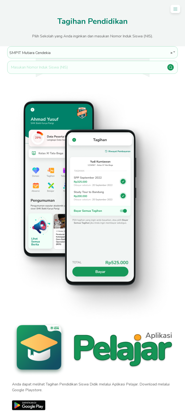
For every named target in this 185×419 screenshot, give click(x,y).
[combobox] (92, 52)
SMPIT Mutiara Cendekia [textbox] (91, 52)
